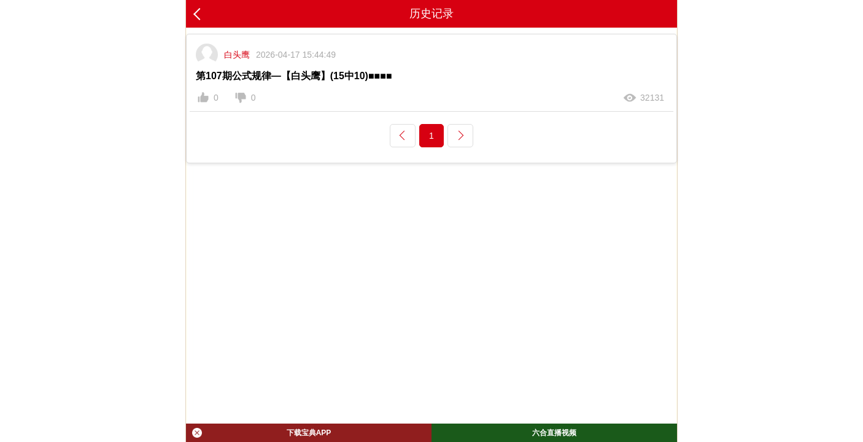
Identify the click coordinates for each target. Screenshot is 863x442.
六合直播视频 (554, 432)
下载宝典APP (261, 433)
